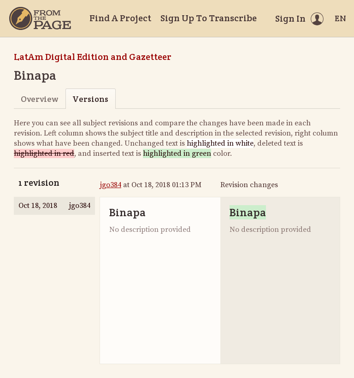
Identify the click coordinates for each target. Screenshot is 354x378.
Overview (39, 99)
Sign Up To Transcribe (208, 18)
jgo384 (110, 184)
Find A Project (120, 18)
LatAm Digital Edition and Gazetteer (92, 57)
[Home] (40, 18)
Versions (90, 99)
